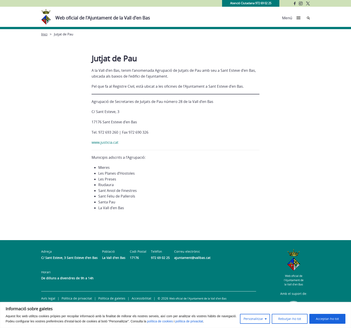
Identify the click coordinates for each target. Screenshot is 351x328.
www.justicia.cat (105, 142)
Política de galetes (111, 298)
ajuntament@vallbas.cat (192, 258)
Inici (44, 34)
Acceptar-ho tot (327, 319)
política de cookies (160, 321)
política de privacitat (189, 321)
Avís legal (48, 298)
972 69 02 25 (160, 258)
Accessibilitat (141, 298)
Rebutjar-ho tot (289, 319)
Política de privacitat (77, 298)
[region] (175, 315)
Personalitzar (253, 319)
